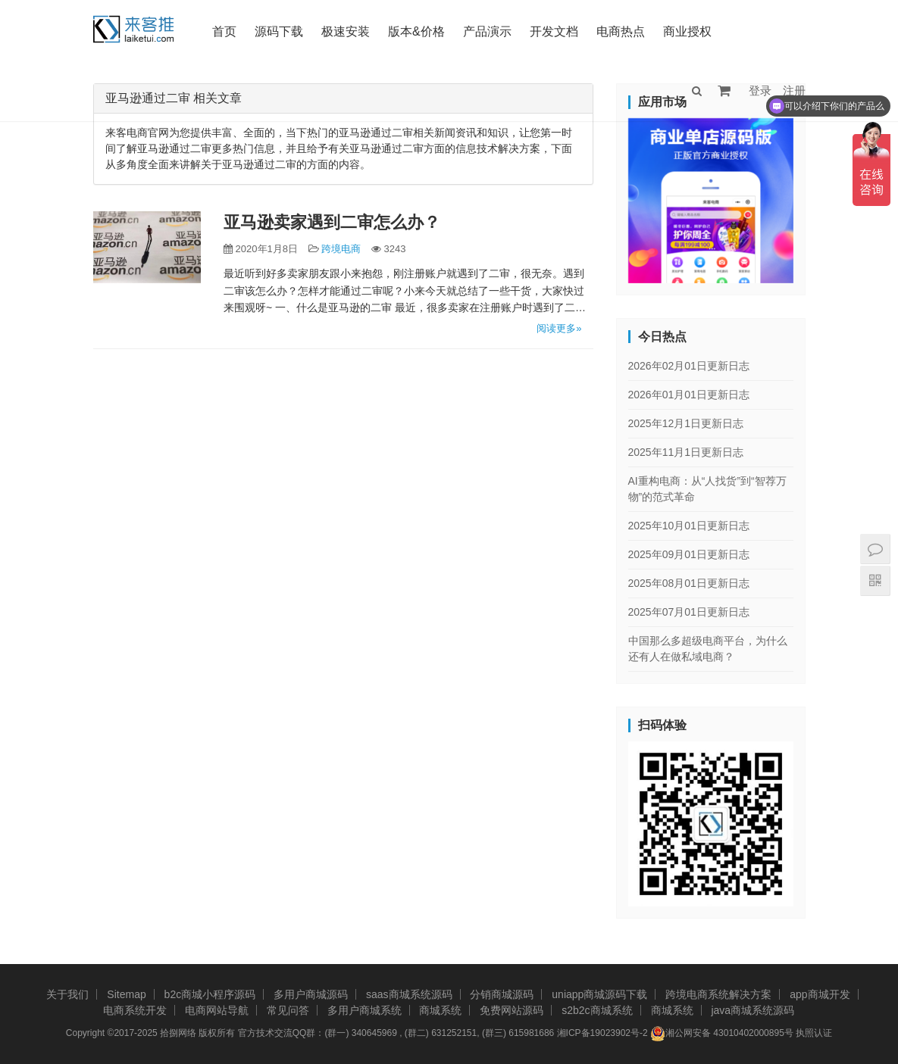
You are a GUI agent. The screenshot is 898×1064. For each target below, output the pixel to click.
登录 (760, 90)
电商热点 (620, 31)
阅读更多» (559, 328)
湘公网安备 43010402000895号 (721, 1033)
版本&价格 (416, 31)
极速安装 (345, 31)
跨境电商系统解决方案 (718, 994)
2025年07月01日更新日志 (688, 612)
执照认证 (814, 1033)
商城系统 (440, 1010)
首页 (224, 31)
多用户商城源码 (311, 994)
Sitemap (126, 994)
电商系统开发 (135, 1010)
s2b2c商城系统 (597, 1010)
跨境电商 (341, 248)
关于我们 (67, 994)
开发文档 (554, 31)
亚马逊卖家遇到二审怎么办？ (332, 222)
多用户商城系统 (364, 1010)
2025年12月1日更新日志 (686, 423)
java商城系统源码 (752, 1010)
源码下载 (279, 31)
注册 (794, 90)
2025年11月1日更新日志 (686, 452)
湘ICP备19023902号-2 (602, 1033)
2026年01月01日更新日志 (688, 394)
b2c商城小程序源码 (210, 994)
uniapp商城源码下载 (599, 994)
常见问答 (288, 1010)
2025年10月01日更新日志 (688, 526)
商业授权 (687, 31)
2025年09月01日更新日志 (688, 554)
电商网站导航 (217, 1010)
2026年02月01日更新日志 (688, 366)
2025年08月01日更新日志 (688, 583)
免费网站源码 (511, 1010)
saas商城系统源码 (409, 994)
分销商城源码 (501, 994)
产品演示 (487, 31)
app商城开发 (820, 994)
